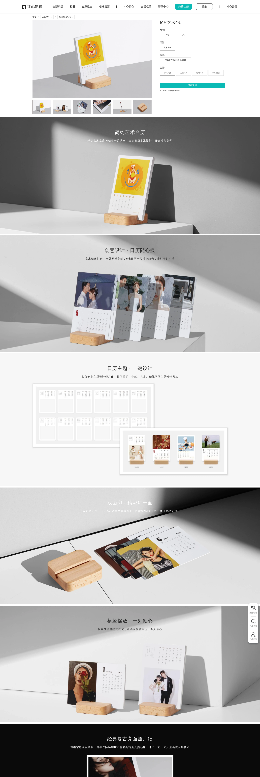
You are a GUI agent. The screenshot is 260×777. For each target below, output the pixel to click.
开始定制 (192, 85)
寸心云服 (232, 6)
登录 (204, 6)
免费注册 (183, 6)
